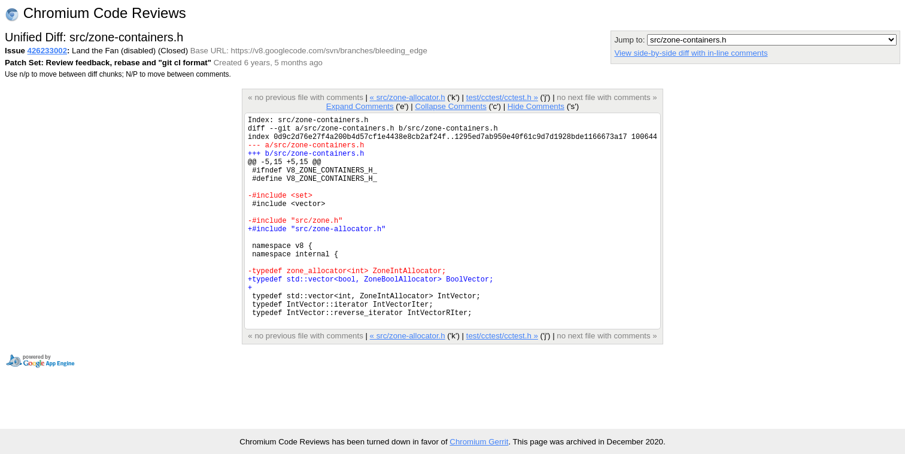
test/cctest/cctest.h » (502, 97)
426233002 (47, 50)
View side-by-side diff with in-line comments (690, 53)
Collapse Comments (450, 106)
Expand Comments (360, 106)
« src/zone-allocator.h (407, 97)
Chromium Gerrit (479, 441)
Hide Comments (536, 106)
